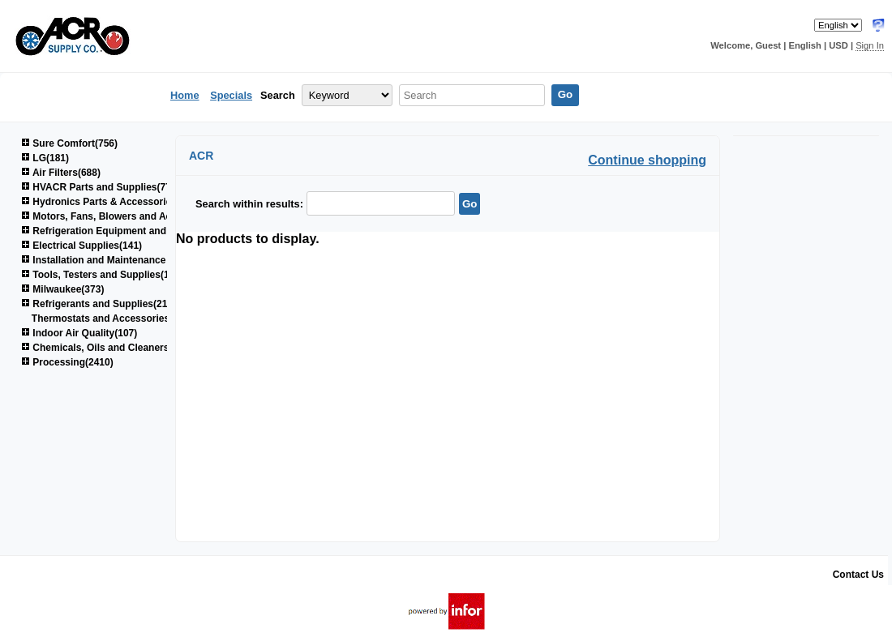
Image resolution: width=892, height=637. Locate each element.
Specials (231, 95)
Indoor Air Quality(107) (79, 333)
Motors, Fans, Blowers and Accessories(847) (130, 216)
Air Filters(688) (61, 172)
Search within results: (249, 204)
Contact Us (858, 574)
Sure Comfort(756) (69, 143)
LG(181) (45, 158)
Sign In (870, 45)
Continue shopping (647, 160)
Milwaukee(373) (62, 289)
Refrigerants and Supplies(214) (98, 304)
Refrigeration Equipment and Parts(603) (118, 231)
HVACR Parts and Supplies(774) (100, 187)
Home (184, 95)
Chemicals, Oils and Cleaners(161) (106, 347)
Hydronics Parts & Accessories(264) (110, 201)
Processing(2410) (67, 362)
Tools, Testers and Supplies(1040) (105, 274)
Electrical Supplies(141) (81, 245)
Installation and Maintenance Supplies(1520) (129, 260)
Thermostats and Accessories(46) (109, 318)
